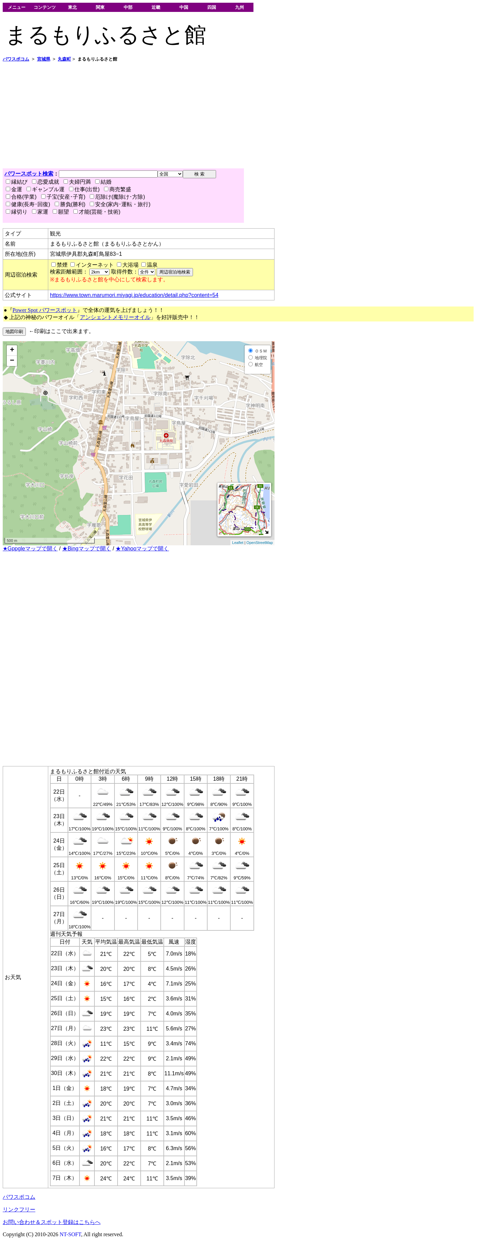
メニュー (16, 7)
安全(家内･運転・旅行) (120, 204)
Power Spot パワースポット (45, 310)
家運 (40, 212)
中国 (183, 7)
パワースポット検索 (28, 174)
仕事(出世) (84, 189)
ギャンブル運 (45, 189)
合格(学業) (21, 197)
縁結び (17, 182)
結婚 (103, 182)
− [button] (12, 361)
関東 (100, 7)
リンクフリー (19, 1209)
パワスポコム (19, 1197)
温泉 (152, 265)
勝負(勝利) (70, 204)
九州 (239, 7)
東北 (72, 7)
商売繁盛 (117, 189)
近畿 (156, 7)
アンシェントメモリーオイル (115, 317)
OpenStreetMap (259, 543)
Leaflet (237, 543)
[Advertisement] (206, 115)
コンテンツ (45, 7)
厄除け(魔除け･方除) (117, 197)
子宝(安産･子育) (63, 197)
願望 (61, 212)
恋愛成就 (45, 182)
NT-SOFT (70, 1234)
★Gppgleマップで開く (30, 548)
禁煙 (62, 265)
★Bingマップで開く (86, 548)
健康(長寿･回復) (28, 204)
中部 (128, 7)
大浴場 (130, 265)
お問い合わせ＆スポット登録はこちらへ (52, 1222)
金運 (14, 189)
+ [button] (12, 350)
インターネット (95, 265)
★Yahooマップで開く (142, 548)
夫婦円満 (77, 182)
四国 (211, 7)
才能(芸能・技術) (97, 212)
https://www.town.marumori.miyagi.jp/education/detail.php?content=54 (134, 295)
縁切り (17, 212)
